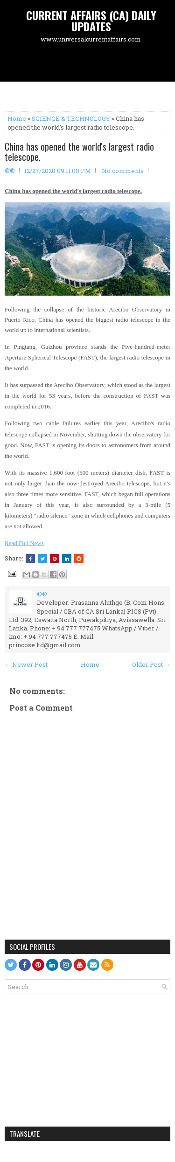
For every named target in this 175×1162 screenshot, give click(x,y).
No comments (123, 170)
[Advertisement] (90, 63)
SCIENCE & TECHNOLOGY (71, 118)
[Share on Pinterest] (54, 558)
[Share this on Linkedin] (66, 558)
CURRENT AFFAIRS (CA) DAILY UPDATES (91, 21)
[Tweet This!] (42, 558)
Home (16, 118)
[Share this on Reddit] (79, 558)
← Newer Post (26, 664)
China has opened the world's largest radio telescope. (79, 151)
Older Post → (151, 664)
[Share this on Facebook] (30, 558)
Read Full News (24, 543)
